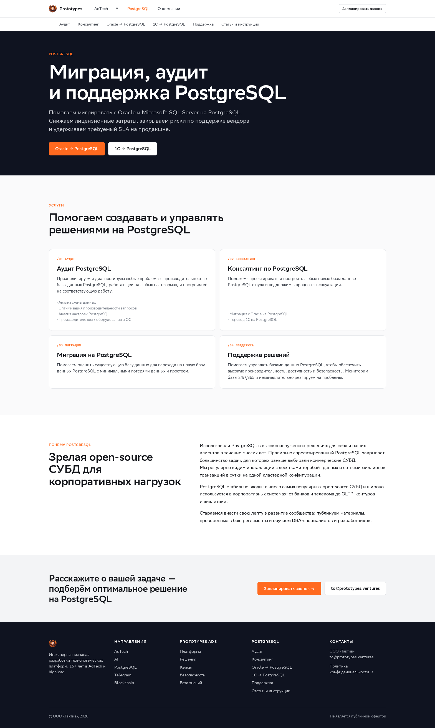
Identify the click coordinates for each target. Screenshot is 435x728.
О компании (169, 8)
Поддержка (203, 24)
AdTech (101, 8)
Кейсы (186, 667)
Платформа (190, 651)
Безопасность (192, 674)
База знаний (191, 682)
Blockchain (124, 682)
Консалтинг (88, 24)
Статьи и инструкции (240, 24)
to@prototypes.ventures (355, 588)
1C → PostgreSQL (132, 148)
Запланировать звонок (362, 9)
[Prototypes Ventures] (65, 8)
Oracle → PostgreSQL (126, 24)
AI (118, 8)
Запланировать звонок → (289, 588)
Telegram (122, 674)
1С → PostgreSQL (169, 24)
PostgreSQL (138, 8)
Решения (188, 659)
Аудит (64, 24)
